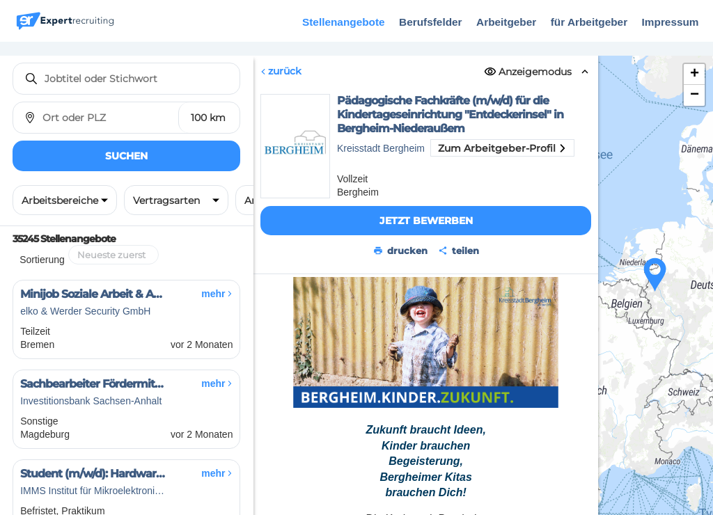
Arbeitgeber (506, 22)
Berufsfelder (430, 22)
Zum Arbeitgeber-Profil (502, 148)
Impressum (670, 22)
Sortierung (42, 259)
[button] (655, 275)
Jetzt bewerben (425, 220)
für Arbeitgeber (589, 22)
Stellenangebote (343, 22)
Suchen (126, 156)
